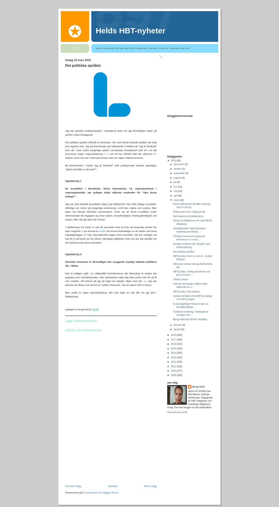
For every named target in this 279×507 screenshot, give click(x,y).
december (179, 164)
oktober (178, 168)
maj (176, 191)
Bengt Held (198, 386)
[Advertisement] (98, 454)
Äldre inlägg (150, 486)
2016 (174, 344)
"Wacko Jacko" (181, 279)
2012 (174, 361)
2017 (174, 339)
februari (178, 325)
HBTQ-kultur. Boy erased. (186, 291)
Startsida (112, 486)
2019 (174, 160)
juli (175, 182)
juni (176, 186)
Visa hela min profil (177, 412)
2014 (174, 353)
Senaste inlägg (73, 486)
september (179, 173)
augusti (178, 177)
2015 (174, 348)
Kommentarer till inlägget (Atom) (101, 492)
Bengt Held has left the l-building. (190, 319)
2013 (174, 357)
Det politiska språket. (83, 65)
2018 (174, 335)
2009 (174, 375)
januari (177, 329)
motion (102, 231)
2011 (174, 366)
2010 (174, 370)
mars (177, 200)
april (176, 195)
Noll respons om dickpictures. (188, 216)
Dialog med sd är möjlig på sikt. (189, 211)
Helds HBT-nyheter (130, 30)
